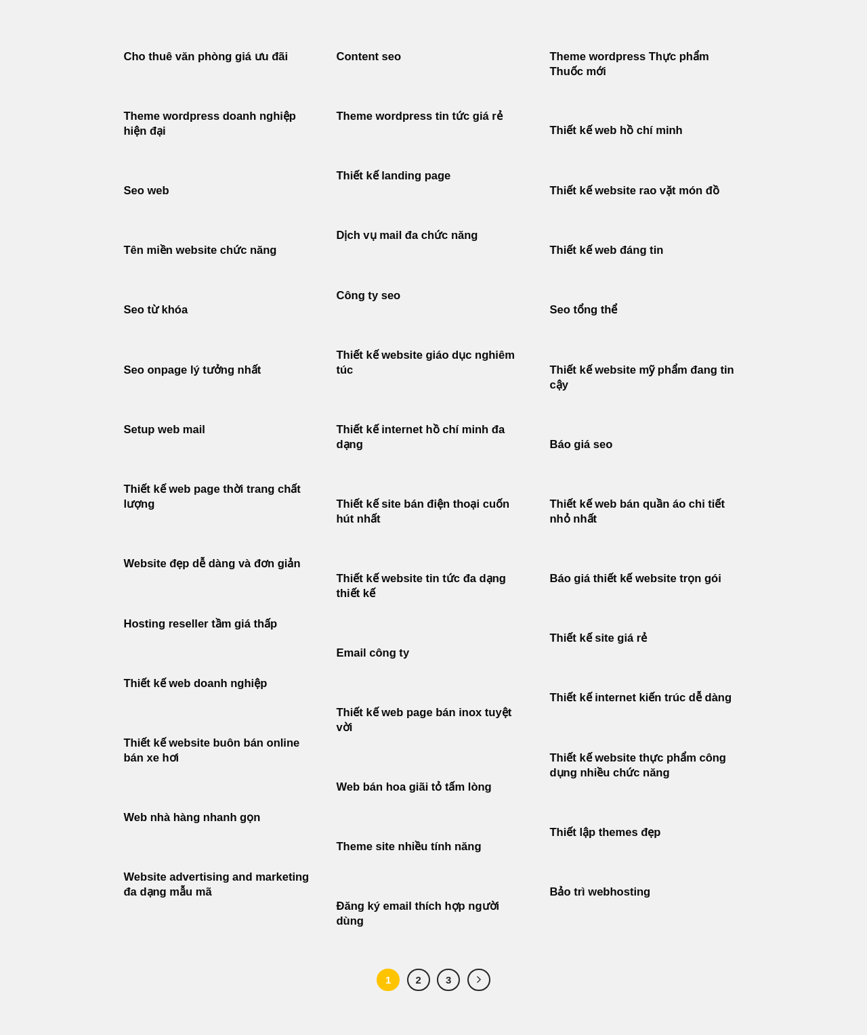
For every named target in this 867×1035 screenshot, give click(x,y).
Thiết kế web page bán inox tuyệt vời (424, 720)
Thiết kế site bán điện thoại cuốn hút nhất (423, 511)
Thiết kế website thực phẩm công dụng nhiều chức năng (638, 765)
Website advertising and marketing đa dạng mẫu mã (217, 884)
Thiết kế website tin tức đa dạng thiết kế (421, 586)
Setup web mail (164, 429)
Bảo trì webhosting (600, 891)
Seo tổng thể (584, 309)
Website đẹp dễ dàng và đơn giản (212, 563)
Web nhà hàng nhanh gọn (192, 817)
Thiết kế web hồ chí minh (616, 130)
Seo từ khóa (156, 309)
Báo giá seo (581, 444)
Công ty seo (369, 295)
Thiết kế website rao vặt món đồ (634, 190)
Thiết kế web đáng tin (607, 250)
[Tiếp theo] (478, 980)
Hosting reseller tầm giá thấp (201, 623)
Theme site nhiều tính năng (409, 846)
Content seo (369, 56)
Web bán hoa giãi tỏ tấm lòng (414, 786)
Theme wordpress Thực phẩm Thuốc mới (629, 64)
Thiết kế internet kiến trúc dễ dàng (641, 697)
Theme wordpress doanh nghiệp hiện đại (210, 123)
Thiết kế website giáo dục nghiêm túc (426, 362)
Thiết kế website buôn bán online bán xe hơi (212, 750)
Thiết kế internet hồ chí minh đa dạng (421, 437)
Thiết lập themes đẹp (605, 832)
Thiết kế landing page (394, 175)
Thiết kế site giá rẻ (599, 638)
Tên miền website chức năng (200, 250)
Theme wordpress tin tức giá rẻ (420, 116)
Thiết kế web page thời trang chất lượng (212, 496)
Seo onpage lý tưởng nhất (192, 370)
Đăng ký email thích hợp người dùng (418, 913)
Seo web (146, 190)
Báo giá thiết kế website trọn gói (635, 578)
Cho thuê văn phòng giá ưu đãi (206, 56)
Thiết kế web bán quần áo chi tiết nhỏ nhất (637, 511)
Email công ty (373, 652)
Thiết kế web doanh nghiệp (196, 683)
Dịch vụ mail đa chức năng (407, 235)
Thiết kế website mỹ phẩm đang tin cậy (642, 377)
